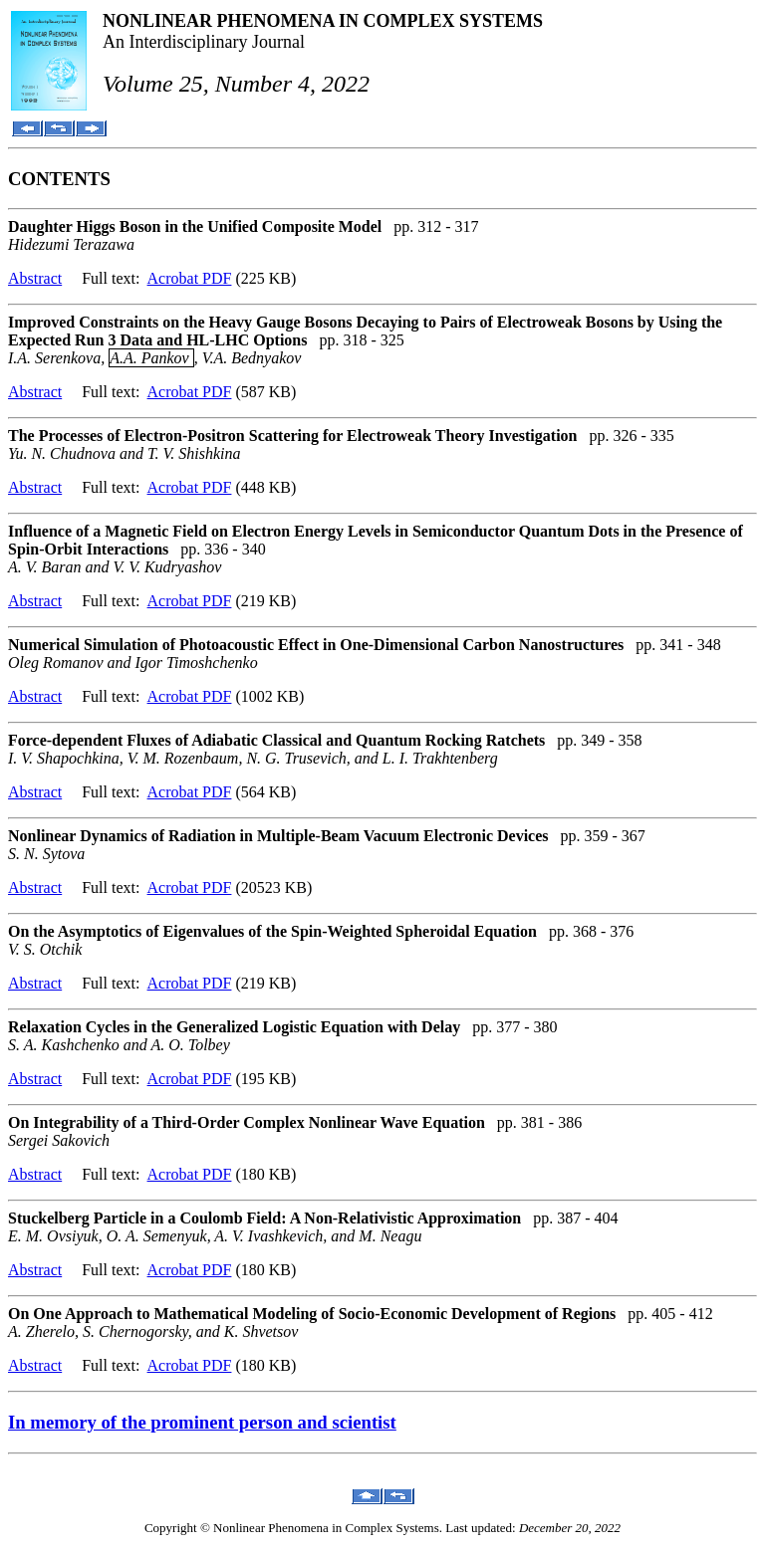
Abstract (35, 278)
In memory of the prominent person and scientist (202, 1422)
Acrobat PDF (189, 278)
